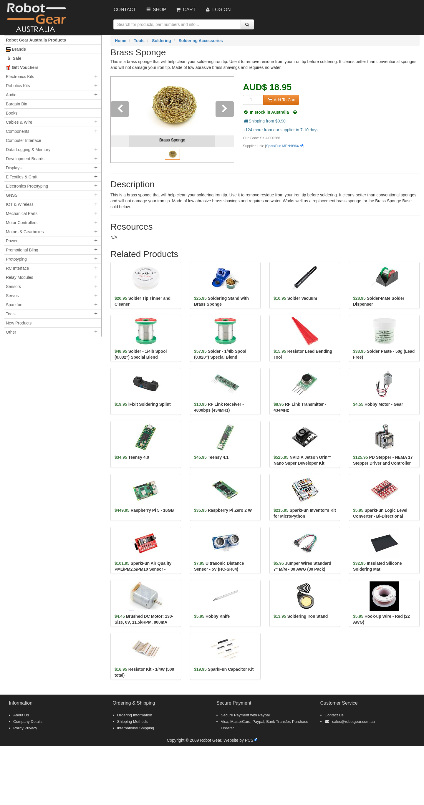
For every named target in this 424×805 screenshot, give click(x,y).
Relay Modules (19, 277)
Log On (217, 9)
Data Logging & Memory (28, 149)
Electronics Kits (20, 76)
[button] (120, 120)
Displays (13, 167)
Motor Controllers (21, 222)
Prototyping (16, 259)
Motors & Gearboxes (25, 231)
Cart (185, 9)
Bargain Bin (16, 104)
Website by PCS (238, 740)
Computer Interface (23, 140)
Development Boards (25, 158)
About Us (21, 715)
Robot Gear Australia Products (36, 40)
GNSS (12, 195)
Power (12, 240)
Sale (13, 58)
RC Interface (17, 268)
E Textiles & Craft (21, 177)
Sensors (13, 286)
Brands (16, 49)
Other (11, 332)
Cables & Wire (19, 122)
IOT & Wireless (20, 204)
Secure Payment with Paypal (245, 715)
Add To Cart (281, 99)
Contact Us (334, 715)
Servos (12, 295)
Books (11, 113)
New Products (19, 323)
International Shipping (135, 728)
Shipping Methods (132, 721)
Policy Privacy (25, 728)
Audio (11, 94)
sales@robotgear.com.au (353, 721)
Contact (125, 9)
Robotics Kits (18, 85)
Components (17, 131)
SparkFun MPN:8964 (282, 146)
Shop (155, 9)
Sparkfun (14, 304)
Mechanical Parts (21, 213)
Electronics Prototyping (27, 186)
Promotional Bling (22, 250)
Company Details (27, 721)
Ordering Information (134, 715)
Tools (11, 314)
